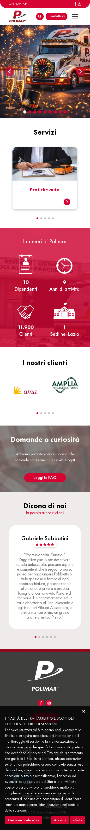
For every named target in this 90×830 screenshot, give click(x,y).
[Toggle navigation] (75, 16)
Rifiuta (77, 820)
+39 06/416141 (18, 4)
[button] (37, 218)
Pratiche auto (45, 190)
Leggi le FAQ (45, 477)
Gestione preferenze (23, 820)
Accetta (60, 820)
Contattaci (56, 16)
